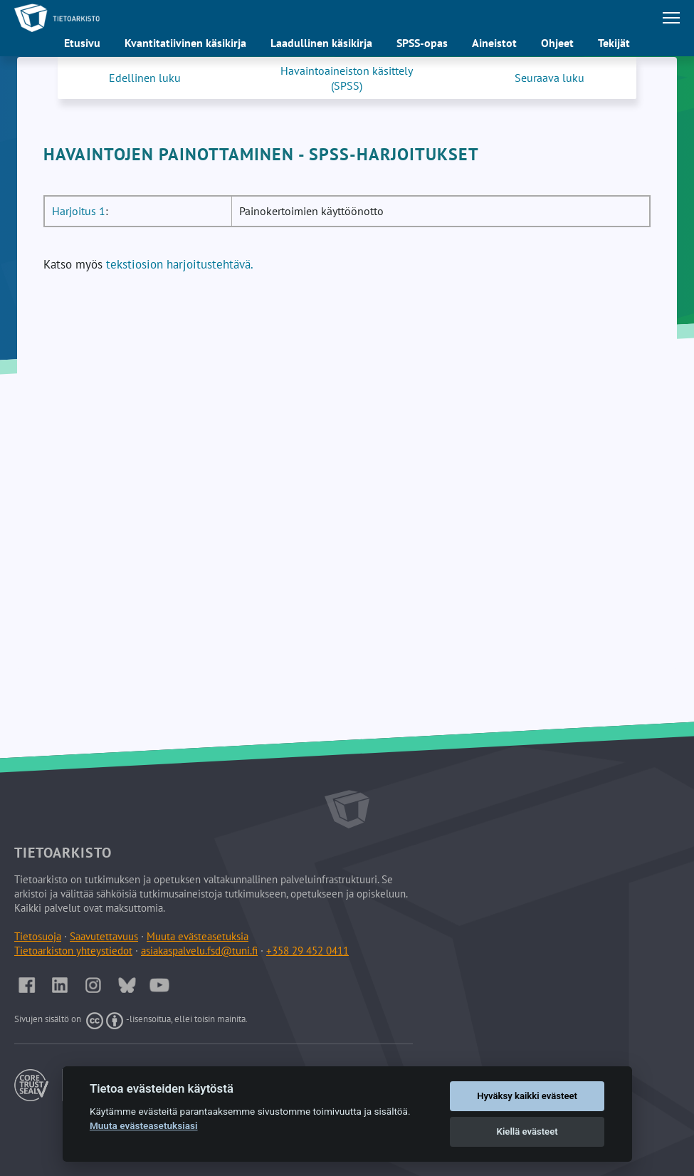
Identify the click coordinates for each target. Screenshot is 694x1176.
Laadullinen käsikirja (321, 43)
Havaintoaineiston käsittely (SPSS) (346, 78)
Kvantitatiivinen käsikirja (185, 43)
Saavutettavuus (104, 936)
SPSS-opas (422, 43)
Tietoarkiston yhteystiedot (73, 950)
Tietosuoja (37, 936)
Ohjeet (557, 43)
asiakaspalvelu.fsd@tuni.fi (199, 950)
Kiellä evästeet (527, 1131)
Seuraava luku (549, 78)
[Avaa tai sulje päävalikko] (671, 18)
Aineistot (494, 43)
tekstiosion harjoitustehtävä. (179, 264)
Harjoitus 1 (78, 211)
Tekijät (614, 43)
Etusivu (82, 43)
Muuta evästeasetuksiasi (144, 1125)
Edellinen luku (145, 78)
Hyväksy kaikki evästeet (527, 1096)
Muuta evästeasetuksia (197, 936)
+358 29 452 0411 (307, 950)
